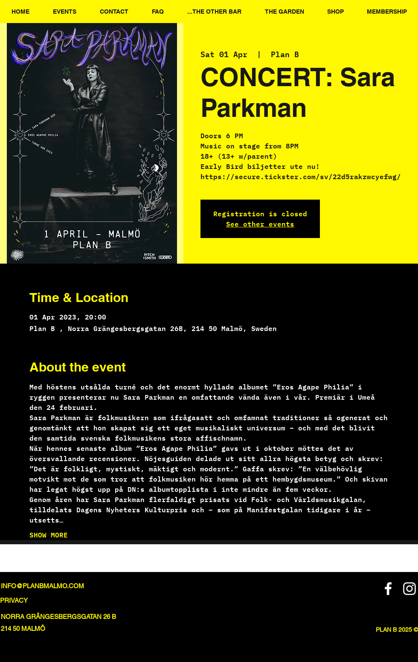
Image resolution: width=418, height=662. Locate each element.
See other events (260, 223)
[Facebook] (388, 588)
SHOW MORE (48, 535)
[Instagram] (409, 588)
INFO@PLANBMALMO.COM (42, 585)
